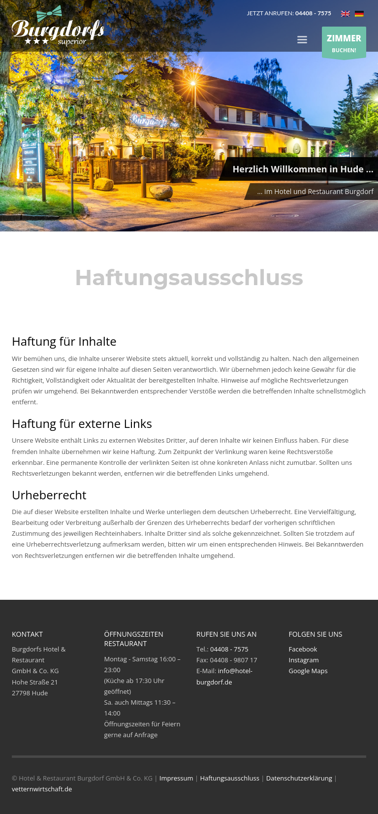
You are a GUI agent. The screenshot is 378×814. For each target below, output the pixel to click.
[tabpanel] (189, 117)
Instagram (304, 659)
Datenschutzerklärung (299, 778)
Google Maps (308, 670)
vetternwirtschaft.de (42, 788)
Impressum (176, 778)
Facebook (303, 649)
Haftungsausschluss (229, 778)
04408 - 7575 (229, 649)
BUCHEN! (344, 43)
